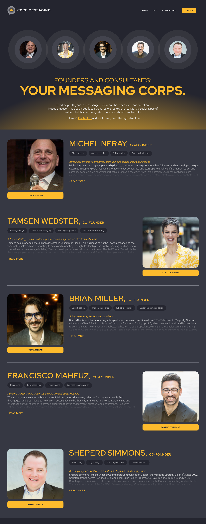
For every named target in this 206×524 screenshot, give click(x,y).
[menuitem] (145, 10)
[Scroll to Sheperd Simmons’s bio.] (178, 49)
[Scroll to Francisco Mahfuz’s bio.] (140, 49)
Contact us (85, 118)
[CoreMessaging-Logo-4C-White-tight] (28, 10)
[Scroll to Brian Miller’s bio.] (103, 49)
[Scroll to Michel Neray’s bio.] (28, 49)
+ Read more (77, 181)
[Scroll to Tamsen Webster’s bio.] (65, 49)
